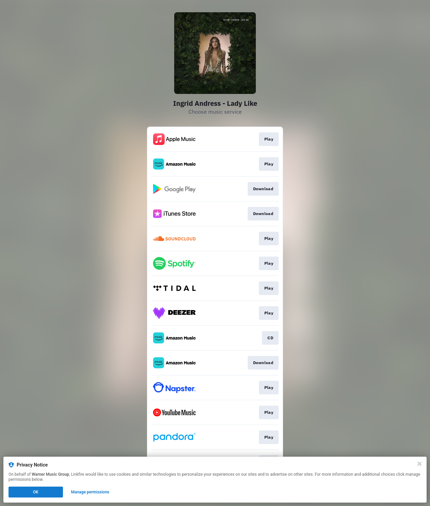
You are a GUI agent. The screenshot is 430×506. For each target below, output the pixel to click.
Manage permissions (90, 492)
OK (35, 492)
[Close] (419, 463)
